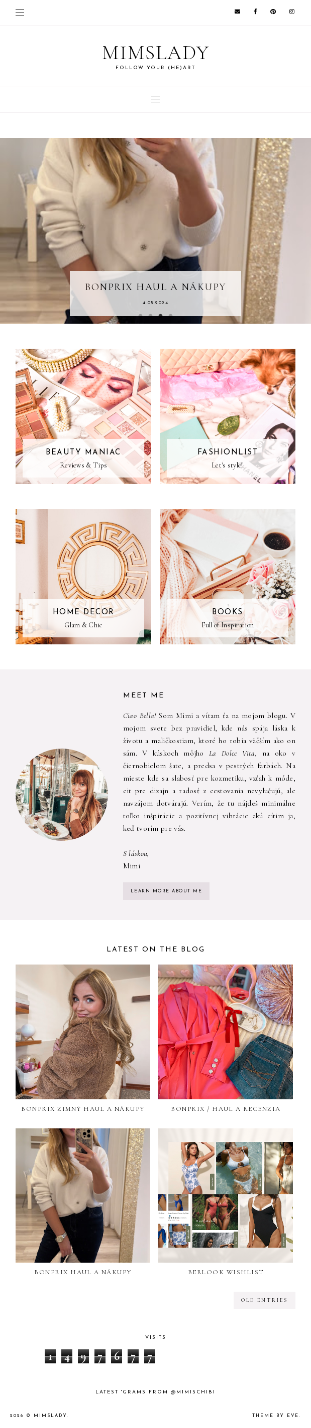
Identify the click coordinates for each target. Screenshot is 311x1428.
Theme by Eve (275, 1415)
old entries (264, 1300)
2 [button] (151, 316)
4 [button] (171, 316)
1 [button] (141, 316)
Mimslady (50, 1415)
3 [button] (161, 316)
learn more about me (166, 891)
